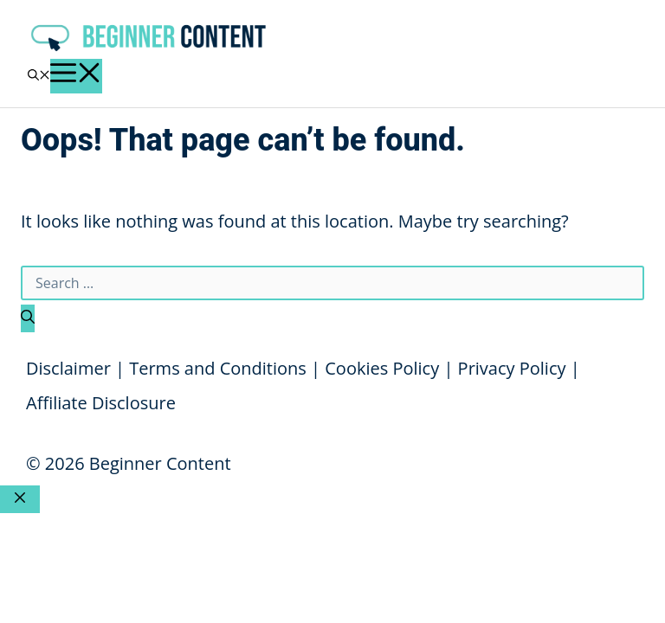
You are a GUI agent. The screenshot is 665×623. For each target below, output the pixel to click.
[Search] (28, 318)
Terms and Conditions (218, 368)
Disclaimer (68, 368)
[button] (39, 76)
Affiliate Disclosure (101, 402)
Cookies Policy (382, 368)
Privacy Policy (512, 368)
